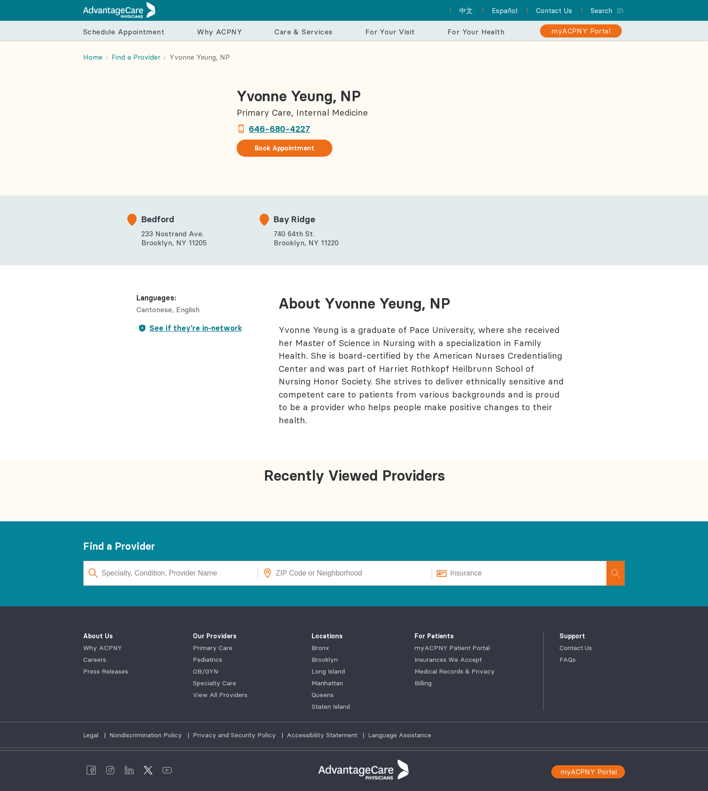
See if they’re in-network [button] (189, 327)
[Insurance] (519, 573)
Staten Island (331, 706)
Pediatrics (207, 659)
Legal (91, 735)
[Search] (615, 573)
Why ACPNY (102, 648)
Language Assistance (399, 735)
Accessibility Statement (323, 735)
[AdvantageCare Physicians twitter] (148, 770)
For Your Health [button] (475, 31)
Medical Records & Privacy (455, 671)
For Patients (434, 636)
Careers (94, 659)
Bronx (320, 648)
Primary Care (213, 648)
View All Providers (220, 695)
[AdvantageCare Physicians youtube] (167, 770)
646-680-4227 (279, 128)
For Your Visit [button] (390, 31)
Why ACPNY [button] (219, 31)
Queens (323, 695)
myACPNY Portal (588, 772)
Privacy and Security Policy (235, 735)
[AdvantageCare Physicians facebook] (91, 770)
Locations (327, 636)
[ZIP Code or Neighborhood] (345, 573)
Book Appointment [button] (284, 148)
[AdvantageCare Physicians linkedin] (129, 770)
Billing (423, 683)
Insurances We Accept (448, 659)
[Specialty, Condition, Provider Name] (171, 573)
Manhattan (327, 683)
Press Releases (105, 671)
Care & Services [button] (303, 31)
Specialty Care (214, 683)
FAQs (567, 659)
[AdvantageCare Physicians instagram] (110, 770)
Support (572, 636)
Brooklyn (325, 659)
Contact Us (575, 648)
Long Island (328, 671)
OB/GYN (205, 671)
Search (601, 10)
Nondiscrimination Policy (146, 735)
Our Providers (215, 636)
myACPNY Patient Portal (452, 648)
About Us (98, 636)
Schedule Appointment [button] (123, 31)
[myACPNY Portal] (581, 30)
